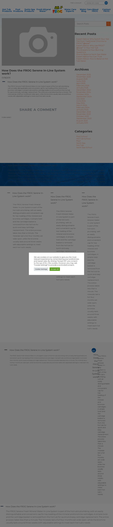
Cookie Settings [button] (41, 269)
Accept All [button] (55, 269)
